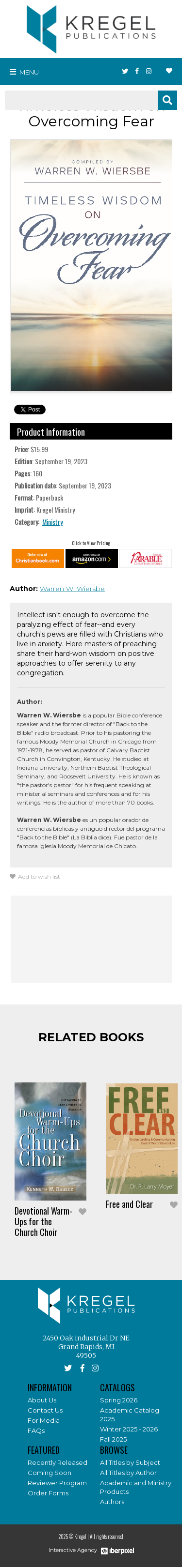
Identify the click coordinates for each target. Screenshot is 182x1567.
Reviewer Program (57, 1483)
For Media (44, 1420)
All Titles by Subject (130, 1462)
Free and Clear (129, 1204)
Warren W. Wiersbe (72, 588)
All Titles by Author (128, 1472)
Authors (112, 1502)
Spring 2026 (118, 1400)
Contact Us (45, 1410)
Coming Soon (49, 1472)
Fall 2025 (113, 1439)
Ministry (52, 522)
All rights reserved (106, 1536)
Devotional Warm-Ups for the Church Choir (43, 1221)
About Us (42, 1400)
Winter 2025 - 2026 (129, 1429)
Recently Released (57, 1462)
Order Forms (48, 1493)
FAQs (36, 1430)
